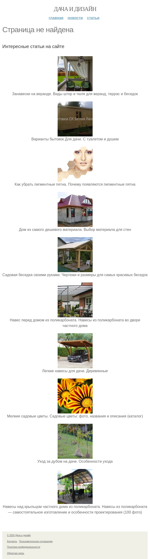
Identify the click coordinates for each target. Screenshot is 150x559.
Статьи (93, 18)
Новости (75, 18)
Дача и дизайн (75, 9)
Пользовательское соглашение (36, 541)
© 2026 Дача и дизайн (19, 535)
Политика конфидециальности (23, 547)
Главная (56, 18)
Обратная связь (15, 553)
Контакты (12, 541)
